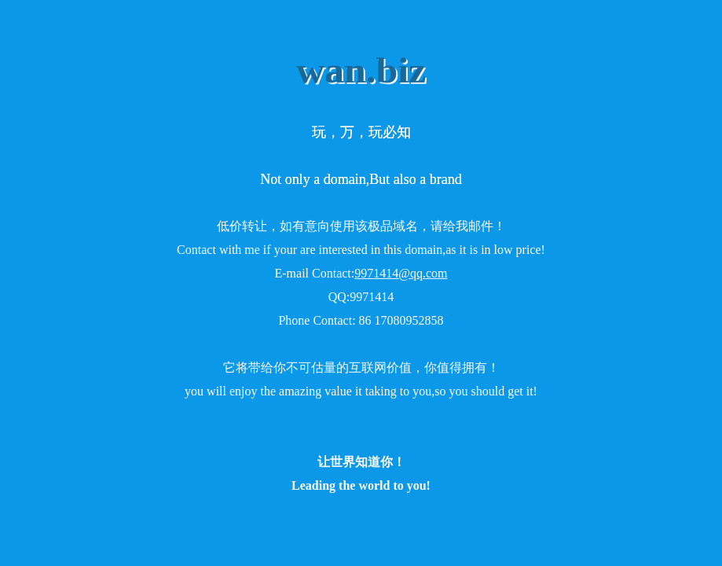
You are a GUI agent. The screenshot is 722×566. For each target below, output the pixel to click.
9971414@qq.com (400, 273)
